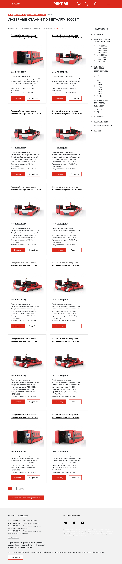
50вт (98, 80)
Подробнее (33, 98)
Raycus (99, 110)
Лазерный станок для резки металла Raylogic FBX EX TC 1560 (26, 188)
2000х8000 (101, 62)
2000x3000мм (102, 48)
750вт (99, 82)
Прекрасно (16, 557)
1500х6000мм (102, 53)
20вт (98, 76)
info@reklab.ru (13, 538)
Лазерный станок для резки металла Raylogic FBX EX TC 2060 (26, 112)
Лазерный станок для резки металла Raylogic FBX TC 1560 (65, 340)
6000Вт (99, 96)
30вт (98, 78)
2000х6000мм (102, 55)
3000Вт (99, 91)
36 (62, 29)
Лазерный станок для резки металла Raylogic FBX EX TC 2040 (67, 112)
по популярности (26, 29)
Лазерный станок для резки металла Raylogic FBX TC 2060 (65, 264)
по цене (37, 29)
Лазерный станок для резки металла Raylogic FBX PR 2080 (24, 416)
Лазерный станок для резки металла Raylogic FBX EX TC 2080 (67, 36)
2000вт (99, 89)
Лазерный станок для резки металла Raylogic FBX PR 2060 (65, 416)
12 (57, 29)
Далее (21, 488)
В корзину (17, 98)
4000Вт (99, 94)
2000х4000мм (102, 50)
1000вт (99, 85)
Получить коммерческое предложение (26, 498)
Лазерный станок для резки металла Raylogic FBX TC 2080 (24, 264)
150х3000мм (101, 57)
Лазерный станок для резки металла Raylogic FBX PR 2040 (24, 36)
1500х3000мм (102, 46)
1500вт (99, 87)
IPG (98, 112)
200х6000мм (101, 60)
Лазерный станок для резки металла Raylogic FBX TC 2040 (24, 340)
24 (59, 29)
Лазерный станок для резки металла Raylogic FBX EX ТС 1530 (67, 188)
